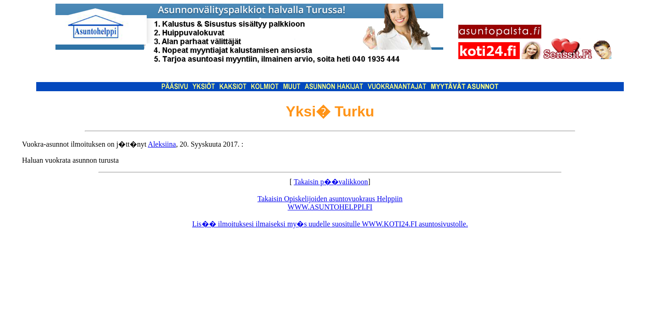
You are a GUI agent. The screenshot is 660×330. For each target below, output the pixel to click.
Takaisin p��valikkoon (331, 182)
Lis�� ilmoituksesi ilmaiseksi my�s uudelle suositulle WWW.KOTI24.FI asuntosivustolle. (330, 224)
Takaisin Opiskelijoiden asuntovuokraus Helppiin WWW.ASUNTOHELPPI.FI (330, 203)
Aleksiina (162, 144)
